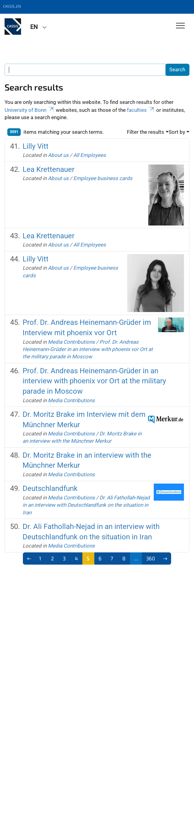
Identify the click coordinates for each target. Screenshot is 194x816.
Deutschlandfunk (50, 488)
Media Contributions (71, 342)
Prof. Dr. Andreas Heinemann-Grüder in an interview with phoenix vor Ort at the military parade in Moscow (88, 349)
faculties (141, 110)
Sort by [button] (177, 132)
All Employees (89, 155)
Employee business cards (102, 178)
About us (58, 155)
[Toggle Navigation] (180, 26)
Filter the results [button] (145, 132)
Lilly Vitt (35, 146)
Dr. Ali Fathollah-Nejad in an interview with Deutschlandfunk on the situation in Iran (86, 505)
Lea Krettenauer (48, 169)
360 (150, 558)
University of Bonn (30, 110)
